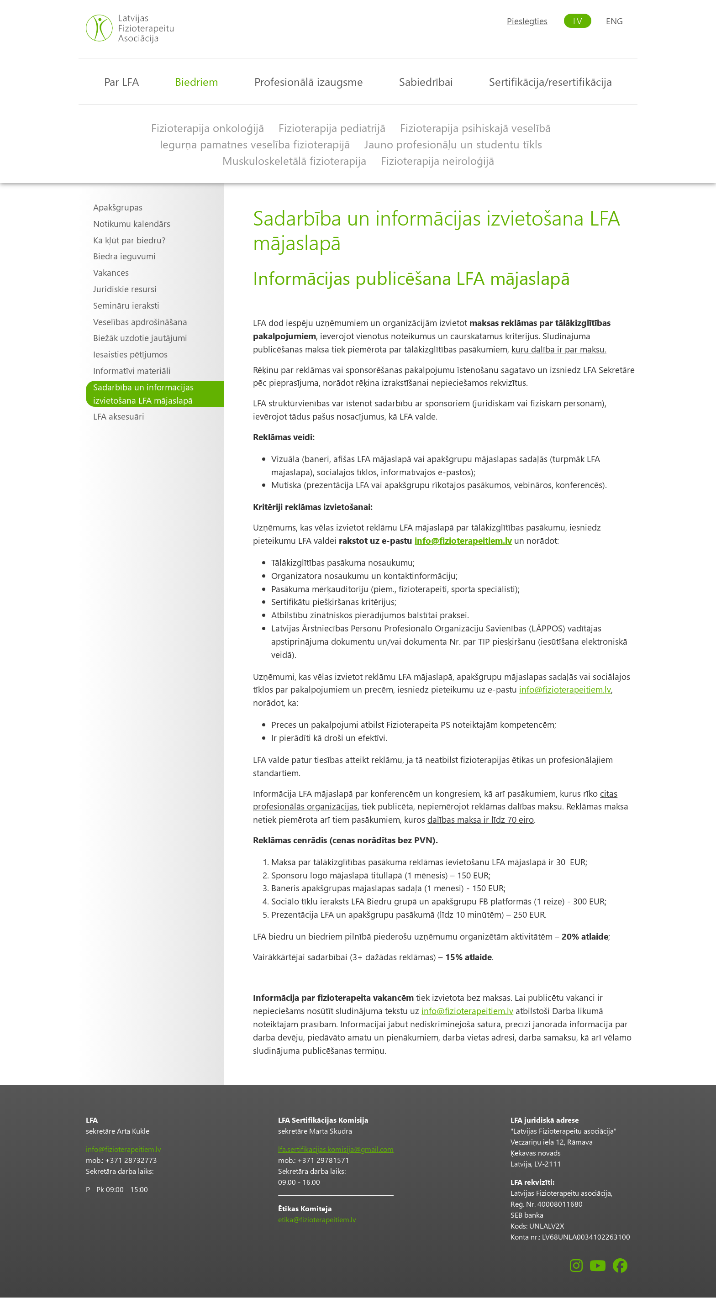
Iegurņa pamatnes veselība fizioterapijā (255, 144)
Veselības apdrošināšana (140, 321)
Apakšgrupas (117, 207)
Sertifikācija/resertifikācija (550, 81)
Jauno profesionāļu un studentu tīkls (453, 144)
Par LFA (121, 81)
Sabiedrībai (426, 81)
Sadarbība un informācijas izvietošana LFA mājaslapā (143, 393)
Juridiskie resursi (125, 288)
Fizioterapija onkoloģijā (207, 127)
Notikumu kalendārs (131, 223)
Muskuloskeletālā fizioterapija (294, 160)
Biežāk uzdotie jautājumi (140, 337)
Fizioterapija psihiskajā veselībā (475, 127)
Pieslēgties (527, 20)
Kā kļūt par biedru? (129, 240)
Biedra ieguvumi (124, 256)
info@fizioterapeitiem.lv (565, 689)
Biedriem (196, 81)
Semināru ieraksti (126, 305)
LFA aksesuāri (118, 416)
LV (577, 20)
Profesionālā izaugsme (308, 81)
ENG (614, 20)
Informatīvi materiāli (132, 370)
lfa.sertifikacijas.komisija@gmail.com (336, 1149)
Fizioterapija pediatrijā (332, 127)
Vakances (111, 272)
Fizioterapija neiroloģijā (437, 160)
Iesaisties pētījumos (130, 354)
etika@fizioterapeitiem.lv (317, 1219)
